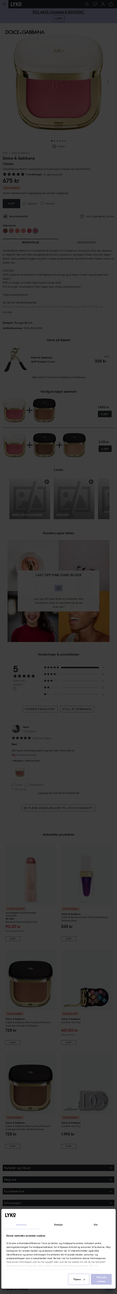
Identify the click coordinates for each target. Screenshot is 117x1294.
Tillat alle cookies (101, 1279)
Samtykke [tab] (21, 1224)
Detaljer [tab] (58, 1224)
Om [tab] (96, 1224)
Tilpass (79, 1279)
